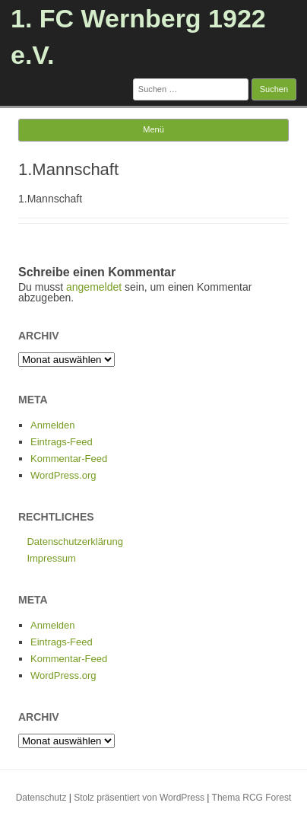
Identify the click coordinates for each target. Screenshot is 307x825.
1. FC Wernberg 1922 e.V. (138, 36)
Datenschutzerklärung (74, 541)
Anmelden (52, 425)
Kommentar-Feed (68, 458)
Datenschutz (41, 797)
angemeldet (94, 287)
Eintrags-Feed (61, 442)
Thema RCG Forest (252, 797)
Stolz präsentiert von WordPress (139, 797)
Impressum (51, 558)
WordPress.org (63, 475)
